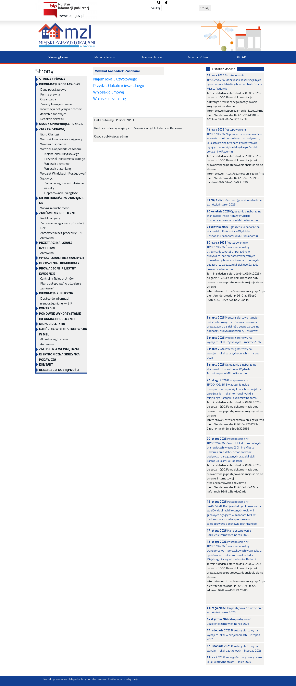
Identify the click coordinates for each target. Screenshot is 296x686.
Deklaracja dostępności (59, 369)
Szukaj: (155, 7)
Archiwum (47, 237)
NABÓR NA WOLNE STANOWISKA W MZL (63, 332)
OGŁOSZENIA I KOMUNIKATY (59, 263)
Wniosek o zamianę (57, 168)
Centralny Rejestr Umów (57, 278)
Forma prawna (50, 94)
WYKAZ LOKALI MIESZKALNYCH (61, 257)
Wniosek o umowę (57, 163)
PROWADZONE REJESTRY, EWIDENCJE (57, 271)
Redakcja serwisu (52, 118)
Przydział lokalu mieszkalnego (64, 158)
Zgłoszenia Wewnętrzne (59, 348)
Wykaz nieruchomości (55, 208)
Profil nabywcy (50, 218)
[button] (158, 2)
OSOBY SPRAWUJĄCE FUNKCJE (61, 123)
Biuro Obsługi (49, 134)
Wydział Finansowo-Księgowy (61, 139)
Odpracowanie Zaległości (61, 192)
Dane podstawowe (53, 89)
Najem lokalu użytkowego (61, 153)
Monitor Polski (198, 57)
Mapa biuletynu (104, 57)
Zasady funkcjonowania (56, 104)
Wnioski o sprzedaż (53, 144)
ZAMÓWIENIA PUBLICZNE (57, 212)
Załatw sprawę (52, 128)
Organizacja (48, 99)
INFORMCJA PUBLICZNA (56, 293)
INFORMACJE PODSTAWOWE (60, 84)
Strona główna (58, 57)
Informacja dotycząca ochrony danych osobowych (61, 111)
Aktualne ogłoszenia (54, 339)
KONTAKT (241, 57)
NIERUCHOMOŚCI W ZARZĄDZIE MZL (61, 200)
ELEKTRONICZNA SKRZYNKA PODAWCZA (59, 357)
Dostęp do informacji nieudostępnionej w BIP (56, 301)
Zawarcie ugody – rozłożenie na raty (64, 185)
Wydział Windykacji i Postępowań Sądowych (63, 176)
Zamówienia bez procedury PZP (61, 232)
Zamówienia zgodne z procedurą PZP (62, 225)
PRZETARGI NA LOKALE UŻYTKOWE (56, 245)
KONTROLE (47, 308)
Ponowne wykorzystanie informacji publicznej (60, 316)
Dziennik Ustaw (151, 57)
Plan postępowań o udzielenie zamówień (60, 286)
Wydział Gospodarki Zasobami (61, 148)
